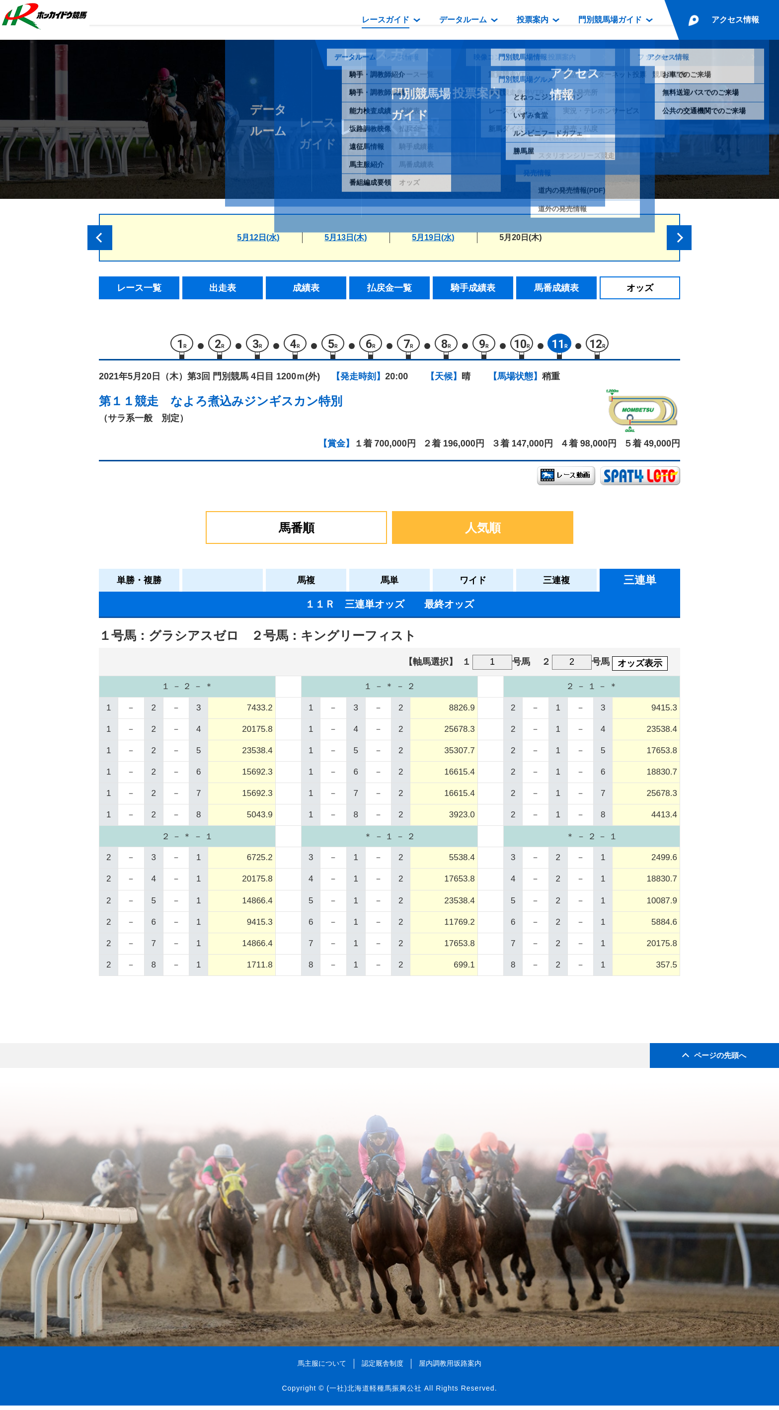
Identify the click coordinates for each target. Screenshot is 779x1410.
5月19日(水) (433, 237)
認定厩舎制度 (382, 1368)
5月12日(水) (258, 237)
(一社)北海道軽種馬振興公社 (373, 1393)
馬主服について (322, 1368)
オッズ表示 (640, 668)
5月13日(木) (345, 237)
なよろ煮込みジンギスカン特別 (256, 405)
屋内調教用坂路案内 (450, 1368)
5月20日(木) (520, 237)
